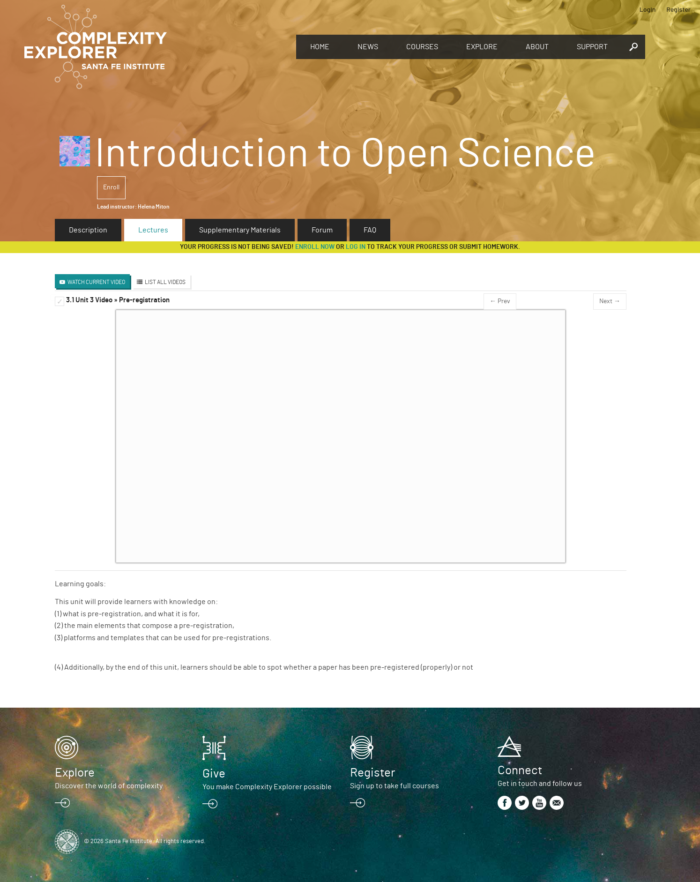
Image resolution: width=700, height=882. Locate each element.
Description (88, 230)
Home (319, 47)
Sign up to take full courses (394, 786)
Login (648, 9)
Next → (609, 301)
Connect (520, 770)
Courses (422, 47)
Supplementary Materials (240, 230)
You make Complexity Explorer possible (267, 787)
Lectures (153, 230)
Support (592, 47)
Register (678, 9)
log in (355, 247)
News (367, 47)
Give (213, 774)
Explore (482, 47)
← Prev (500, 301)
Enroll (111, 187)
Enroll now (315, 247)
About (537, 47)
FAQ (370, 230)
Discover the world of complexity (109, 786)
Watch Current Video (96, 282)
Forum (322, 230)
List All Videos (165, 282)
